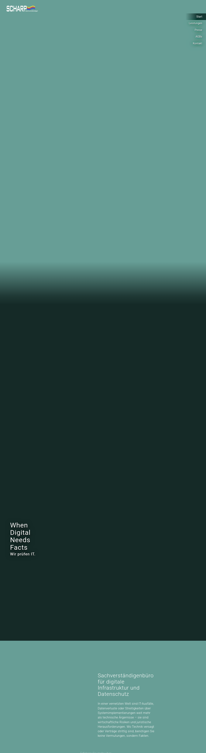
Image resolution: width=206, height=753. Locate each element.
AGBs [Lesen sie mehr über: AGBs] (199, 36)
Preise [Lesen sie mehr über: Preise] (198, 30)
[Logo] (22, 9)
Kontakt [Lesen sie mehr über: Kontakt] (197, 43)
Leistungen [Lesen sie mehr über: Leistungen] (195, 23)
